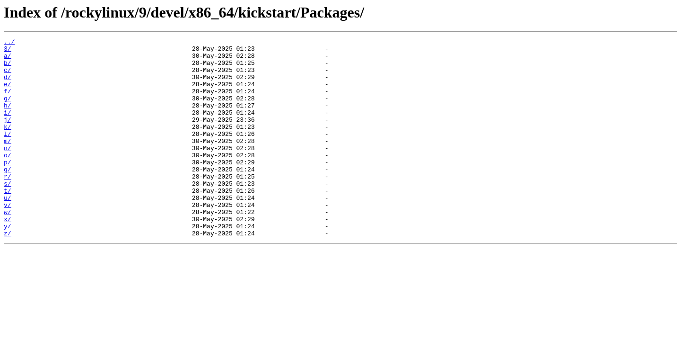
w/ (7, 247)
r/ (7, 204)
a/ (7, 59)
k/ (7, 145)
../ (9, 42)
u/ (7, 230)
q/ (7, 196)
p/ (7, 187)
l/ (7, 153)
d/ (7, 85)
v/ (7, 238)
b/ (7, 68)
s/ (7, 213)
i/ (7, 128)
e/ (7, 94)
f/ (7, 102)
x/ (7, 255)
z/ (7, 273)
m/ (7, 162)
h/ (7, 119)
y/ (7, 264)
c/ (7, 76)
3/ (7, 51)
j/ (7, 136)
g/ (7, 111)
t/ (7, 221)
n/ (7, 170)
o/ (7, 179)
